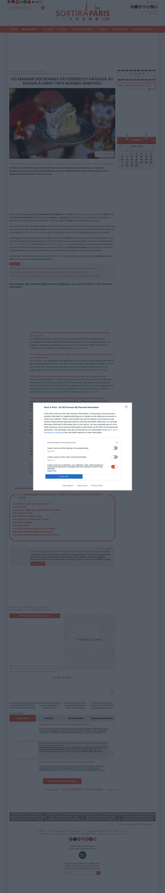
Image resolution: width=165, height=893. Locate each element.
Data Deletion (68, 486)
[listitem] (82, 442)
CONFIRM (64, 476)
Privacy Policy (96, 486)
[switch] (114, 448)
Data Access (82, 486)
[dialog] (82, 446)
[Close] (127, 407)
